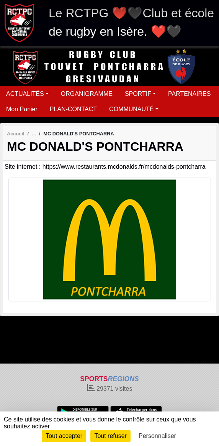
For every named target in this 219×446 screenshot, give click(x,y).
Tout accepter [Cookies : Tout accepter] (64, 436)
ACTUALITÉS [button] (25, 94)
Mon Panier (22, 109)
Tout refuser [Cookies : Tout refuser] (110, 436)
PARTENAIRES (189, 94)
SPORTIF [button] (138, 94)
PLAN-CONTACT (73, 109)
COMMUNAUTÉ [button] (131, 109)
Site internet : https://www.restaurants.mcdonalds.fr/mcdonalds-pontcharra (105, 166)
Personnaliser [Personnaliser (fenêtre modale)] (157, 436)
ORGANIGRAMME (87, 94)
